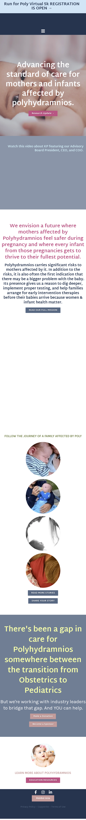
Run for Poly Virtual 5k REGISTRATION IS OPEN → (41, 6)
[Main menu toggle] (43, 31)
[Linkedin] (50, 794)
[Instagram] (43, 794)
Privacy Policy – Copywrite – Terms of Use (43, 808)
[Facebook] (36, 794)
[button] (43, 800)
